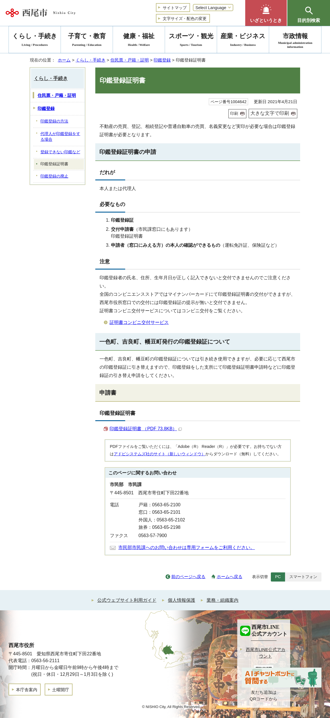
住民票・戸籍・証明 (129, 60)
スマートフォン (303, 576)
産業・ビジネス (243, 40)
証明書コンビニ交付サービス (139, 322)
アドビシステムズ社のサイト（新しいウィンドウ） (159, 454)
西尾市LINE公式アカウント (265, 652)
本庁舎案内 (26, 689)
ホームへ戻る (229, 576)
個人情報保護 (181, 600)
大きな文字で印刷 (269, 113)
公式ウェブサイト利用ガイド (126, 600)
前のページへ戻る (188, 576)
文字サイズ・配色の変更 (185, 18)
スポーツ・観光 (191, 40)
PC (278, 576)
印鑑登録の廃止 (54, 176)
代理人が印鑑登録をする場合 (60, 137)
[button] (266, 13)
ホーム (64, 60)
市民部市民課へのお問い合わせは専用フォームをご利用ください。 (186, 547)
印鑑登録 (162, 60)
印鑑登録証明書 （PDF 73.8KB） (146, 428)
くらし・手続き (91, 60)
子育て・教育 (87, 40)
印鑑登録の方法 (54, 121)
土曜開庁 (60, 689)
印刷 (234, 113)
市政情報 (295, 40)
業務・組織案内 (222, 600)
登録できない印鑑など (60, 152)
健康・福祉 (139, 40)
